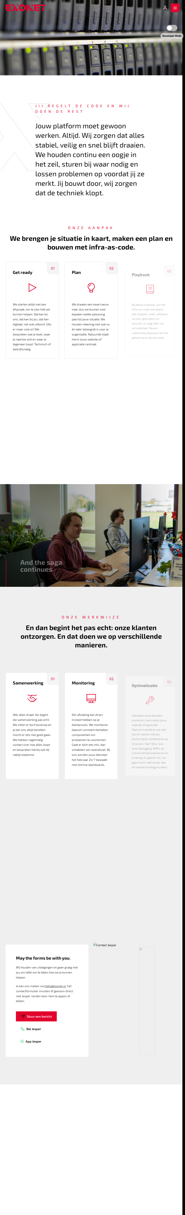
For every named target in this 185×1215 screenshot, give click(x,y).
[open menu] (175, 7)
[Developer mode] (171, 28)
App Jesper (31, 1041)
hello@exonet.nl (55, 986)
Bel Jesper (31, 1029)
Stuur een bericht (36, 1016)
